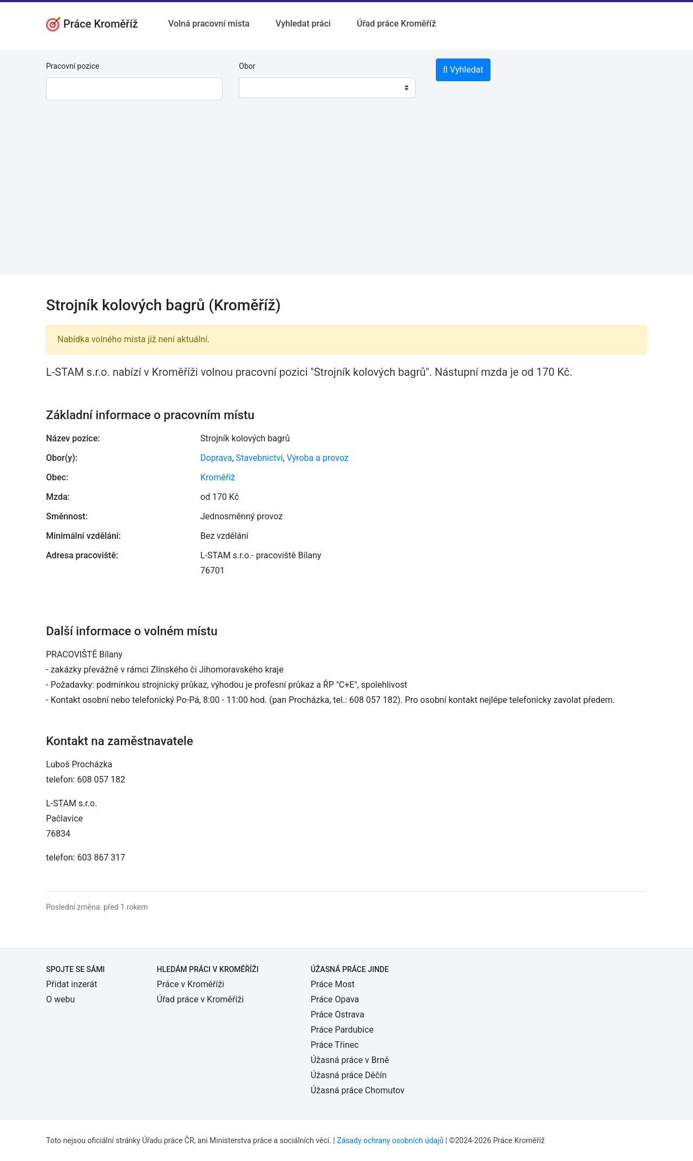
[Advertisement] (346, 199)
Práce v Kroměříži (191, 984)
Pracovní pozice (72, 66)
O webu (60, 999)
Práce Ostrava (337, 1014)
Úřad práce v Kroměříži (200, 999)
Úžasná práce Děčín (349, 1075)
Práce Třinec (335, 1045)
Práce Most (333, 984)
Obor (247, 66)
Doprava (216, 458)
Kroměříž (217, 477)
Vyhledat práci (303, 23)
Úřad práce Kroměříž (396, 23)
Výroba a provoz (317, 458)
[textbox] (261, 87)
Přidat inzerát (71, 984)
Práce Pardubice (342, 1030)
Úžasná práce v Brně (350, 1060)
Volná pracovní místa (209, 23)
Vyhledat (463, 69)
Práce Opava (335, 999)
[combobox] (327, 87)
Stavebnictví (259, 458)
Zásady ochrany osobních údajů (390, 1140)
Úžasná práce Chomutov (357, 1090)
